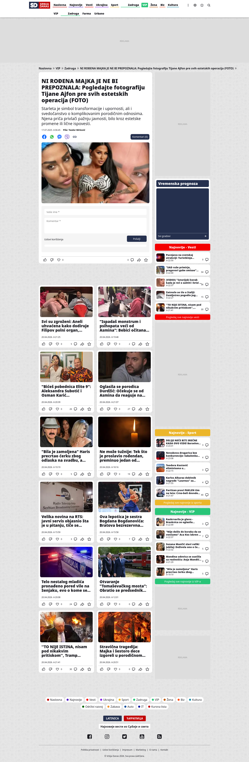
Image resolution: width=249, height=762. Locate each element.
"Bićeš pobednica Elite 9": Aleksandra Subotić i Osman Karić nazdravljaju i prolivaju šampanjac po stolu (66, 381)
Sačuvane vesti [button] (202, 5)
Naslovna (60, 5)
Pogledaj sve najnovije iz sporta (183, 502)
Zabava (115, 707)
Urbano (99, 13)
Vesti (89, 5)
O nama (153, 750)
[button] (188, 5)
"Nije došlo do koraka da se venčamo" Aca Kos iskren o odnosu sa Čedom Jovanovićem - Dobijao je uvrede (182, 534)
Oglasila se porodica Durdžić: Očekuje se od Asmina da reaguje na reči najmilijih (124, 381)
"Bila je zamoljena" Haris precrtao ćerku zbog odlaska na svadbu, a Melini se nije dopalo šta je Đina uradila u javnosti (66, 446)
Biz (162, 5)
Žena (153, 5)
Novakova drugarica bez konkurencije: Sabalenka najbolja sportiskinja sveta (182, 455)
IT (142, 707)
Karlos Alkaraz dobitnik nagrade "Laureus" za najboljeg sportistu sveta (182, 480)
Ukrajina (101, 5)
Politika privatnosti (90, 750)
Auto (130, 707)
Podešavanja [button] (195, 5)
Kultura (173, 5)
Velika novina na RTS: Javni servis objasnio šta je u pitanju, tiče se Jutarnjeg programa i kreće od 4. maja (66, 511)
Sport (114, 5)
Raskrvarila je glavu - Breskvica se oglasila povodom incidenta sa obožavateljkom (182, 521)
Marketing (141, 750)
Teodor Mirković (77, 130)
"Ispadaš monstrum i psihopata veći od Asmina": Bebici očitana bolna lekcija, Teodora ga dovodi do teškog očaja (124, 316)
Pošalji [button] (136, 238)
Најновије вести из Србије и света (124, 726)
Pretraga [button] (208, 5)
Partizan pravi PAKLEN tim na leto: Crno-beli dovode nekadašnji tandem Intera (182, 492)
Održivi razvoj (94, 707)
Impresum (127, 750)
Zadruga (133, 5)
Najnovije (76, 5)
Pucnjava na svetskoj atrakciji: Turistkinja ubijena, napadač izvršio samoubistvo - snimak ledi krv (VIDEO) (182, 257)
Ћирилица (135, 718)
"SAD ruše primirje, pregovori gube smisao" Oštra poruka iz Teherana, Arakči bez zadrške (182, 270)
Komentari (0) (140, 136)
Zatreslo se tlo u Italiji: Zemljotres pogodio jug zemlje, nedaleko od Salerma (182, 294)
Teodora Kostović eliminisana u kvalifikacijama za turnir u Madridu (182, 467)
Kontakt (164, 750)
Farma (86, 13)
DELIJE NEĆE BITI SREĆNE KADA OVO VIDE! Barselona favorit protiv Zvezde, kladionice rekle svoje (182, 443)
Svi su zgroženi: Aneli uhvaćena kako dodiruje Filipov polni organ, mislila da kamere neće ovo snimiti (66, 316)
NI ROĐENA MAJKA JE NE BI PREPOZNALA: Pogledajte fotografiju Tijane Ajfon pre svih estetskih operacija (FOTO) (157, 68)
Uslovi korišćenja (53, 239)
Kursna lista (159, 707)
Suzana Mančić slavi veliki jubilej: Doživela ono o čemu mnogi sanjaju (182, 546)
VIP (144, 5)
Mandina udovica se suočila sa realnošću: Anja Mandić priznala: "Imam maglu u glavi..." (182, 559)
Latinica (112, 718)
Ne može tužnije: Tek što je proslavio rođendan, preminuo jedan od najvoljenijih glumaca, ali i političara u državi (124, 446)
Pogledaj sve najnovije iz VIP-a (182, 581)
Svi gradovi (164, 236)
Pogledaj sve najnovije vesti (182, 317)
